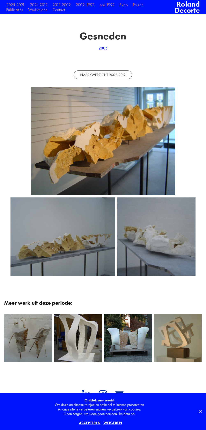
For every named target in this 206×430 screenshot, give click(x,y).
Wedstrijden (37, 9)
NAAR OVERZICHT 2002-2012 (103, 75)
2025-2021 (15, 4)
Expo (123, 4)
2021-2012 (38, 4)
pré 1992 (107, 4)
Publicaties (14, 9)
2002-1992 (85, 4)
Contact (58, 9)
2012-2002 (61, 4)
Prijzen (138, 4)
